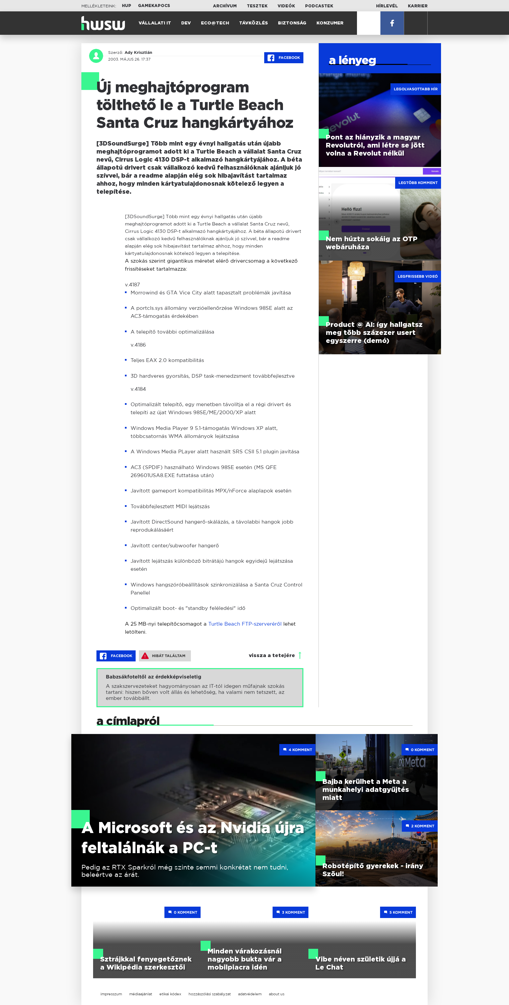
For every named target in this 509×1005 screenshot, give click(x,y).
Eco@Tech (215, 23)
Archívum (225, 6)
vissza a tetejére (272, 655)
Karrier (418, 6)
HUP (126, 6)
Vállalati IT (155, 23)
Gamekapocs (154, 6)
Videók (286, 6)
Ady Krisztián (138, 52)
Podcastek (319, 6)
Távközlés (253, 23)
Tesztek (257, 6)
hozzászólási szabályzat (210, 994)
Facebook (284, 58)
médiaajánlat (140, 994)
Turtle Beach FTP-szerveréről (245, 624)
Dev (186, 23)
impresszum (111, 994)
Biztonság (292, 23)
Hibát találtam (163, 655)
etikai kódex (170, 994)
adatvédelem (250, 994)
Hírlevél (387, 6)
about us (276, 994)
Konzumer (330, 23)
